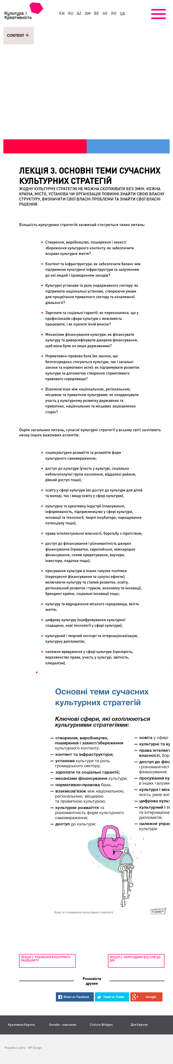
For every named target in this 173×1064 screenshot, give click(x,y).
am (88, 13)
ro (113, 13)
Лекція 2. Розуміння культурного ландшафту (45, 958)
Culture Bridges (101, 1024)
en (62, 13)
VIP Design (35, 1047)
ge (105, 13)
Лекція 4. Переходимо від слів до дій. (134, 958)
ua (122, 13)
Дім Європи (139, 1024)
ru (70, 13)
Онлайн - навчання (62, 1024)
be (96, 13)
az (79, 13)
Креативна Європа (21, 1024)
